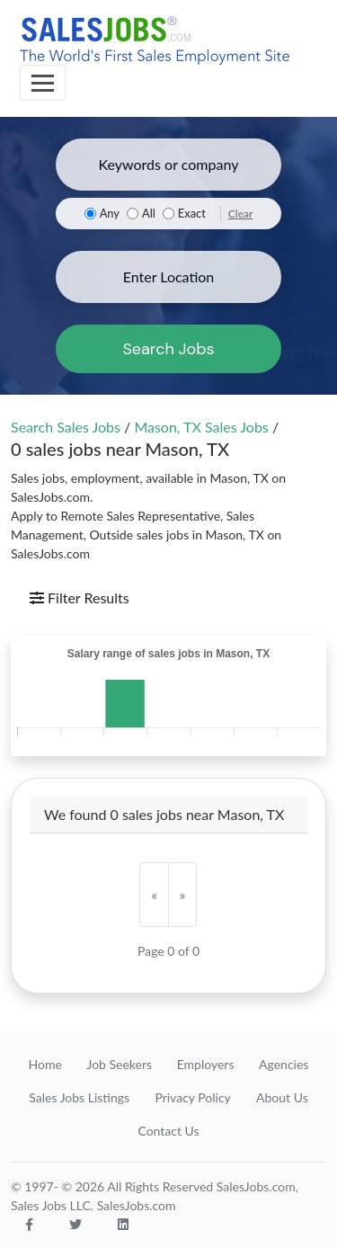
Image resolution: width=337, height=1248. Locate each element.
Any (110, 213)
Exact (192, 213)
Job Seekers (119, 1064)
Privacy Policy (192, 1097)
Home (45, 1064)
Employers (206, 1064)
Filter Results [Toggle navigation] (79, 597)
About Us (282, 1097)
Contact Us (168, 1130)
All (148, 213)
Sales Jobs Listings (79, 1097)
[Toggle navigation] (43, 83)
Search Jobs (168, 349)
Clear (240, 213)
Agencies (283, 1064)
